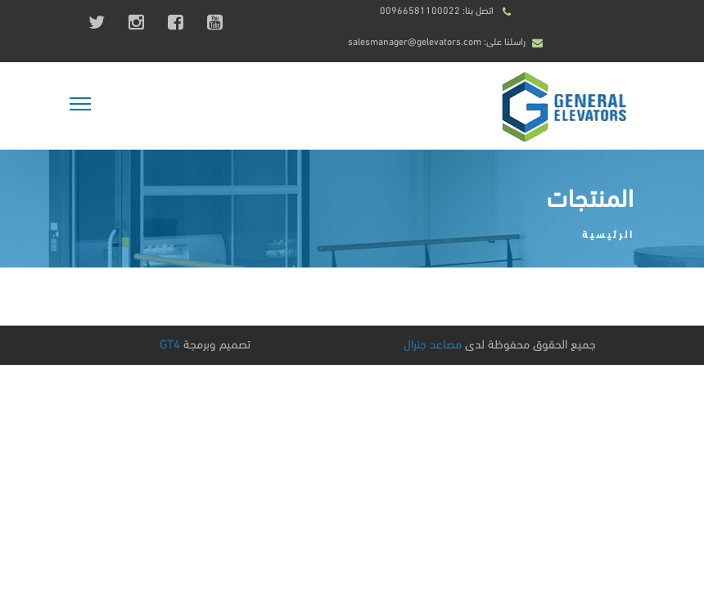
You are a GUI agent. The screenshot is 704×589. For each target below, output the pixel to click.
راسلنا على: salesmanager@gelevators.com (437, 40)
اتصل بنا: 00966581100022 (437, 9)
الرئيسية (608, 233)
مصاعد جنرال (433, 343)
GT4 (170, 343)
